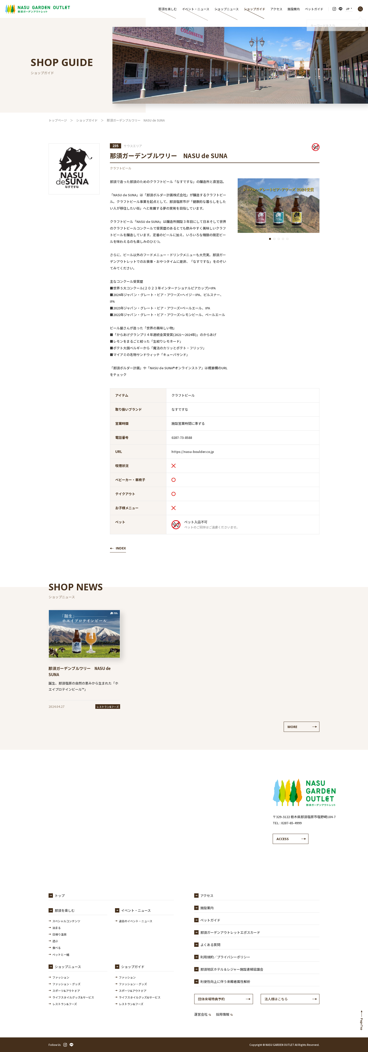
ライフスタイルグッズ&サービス (73, 997)
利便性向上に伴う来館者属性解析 (225, 981)
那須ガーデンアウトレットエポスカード (230, 932)
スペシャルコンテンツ (66, 921)
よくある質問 (210, 944)
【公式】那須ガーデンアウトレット (37, 9)
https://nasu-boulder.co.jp (192, 451)
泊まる (56, 928)
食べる (56, 948)
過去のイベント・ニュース (135, 921)
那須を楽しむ (167, 9)
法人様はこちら (276, 998)
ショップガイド (254, 9)
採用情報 (224, 1014)
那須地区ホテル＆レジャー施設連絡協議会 (231, 969)
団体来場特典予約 (211, 998)
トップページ (58, 120)
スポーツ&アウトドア (66, 991)
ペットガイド (314, 9)
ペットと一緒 (60, 954)
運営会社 (202, 1014)
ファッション (60, 977)
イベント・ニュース (195, 9)
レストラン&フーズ (64, 1004)
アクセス (276, 9)
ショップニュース (226, 9)
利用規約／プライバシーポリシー (225, 957)
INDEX (121, 548)
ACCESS (283, 839)
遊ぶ (55, 941)
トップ (60, 895)
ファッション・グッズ (66, 984)
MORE (292, 726)
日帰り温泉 (59, 934)
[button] (270, 239)
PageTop (362, 1024)
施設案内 (294, 9)
